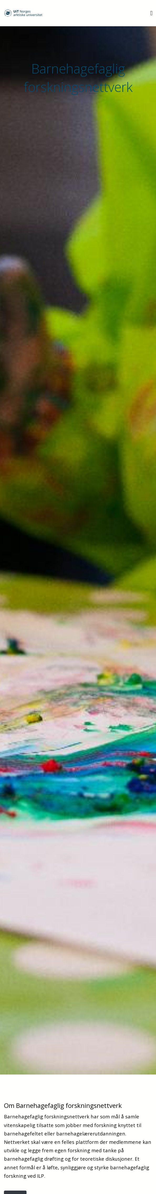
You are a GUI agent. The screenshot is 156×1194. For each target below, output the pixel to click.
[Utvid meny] (151, 13)
